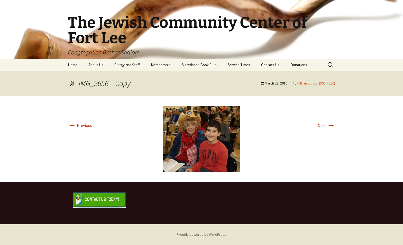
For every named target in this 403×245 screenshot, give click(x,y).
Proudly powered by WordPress (201, 234)
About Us (95, 64)
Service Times (239, 64)
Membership (161, 64)
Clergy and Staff (127, 64)
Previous (80, 125)
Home (72, 64)
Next (326, 125)
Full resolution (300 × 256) (316, 83)
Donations (298, 64)
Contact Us (270, 64)
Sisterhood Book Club (199, 64)
